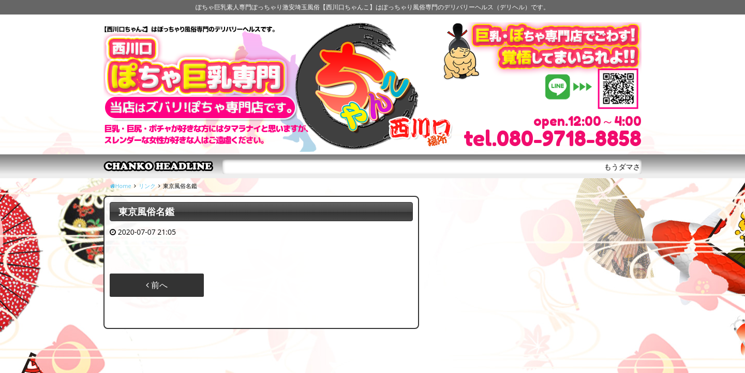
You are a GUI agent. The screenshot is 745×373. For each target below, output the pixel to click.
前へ (157, 285)
